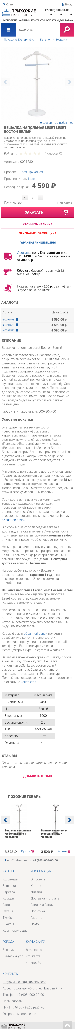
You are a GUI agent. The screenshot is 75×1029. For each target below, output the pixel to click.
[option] (37, 83)
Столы (7, 905)
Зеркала (9, 892)
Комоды (9, 898)
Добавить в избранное (58, 122)
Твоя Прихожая (31, 172)
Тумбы (8, 918)
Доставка (24, 253)
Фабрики (24, 20)
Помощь (37, 924)
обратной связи (13, 520)
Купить (25, 851)
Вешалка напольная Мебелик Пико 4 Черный (54, 833)
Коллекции (11, 879)
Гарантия (37, 918)
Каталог (45, 39)
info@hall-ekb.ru (17, 860)
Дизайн (36, 892)
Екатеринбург (13, 956)
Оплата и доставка (59, 20)
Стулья (8, 911)
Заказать (47, 212)
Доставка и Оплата (45, 898)
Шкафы (8, 924)
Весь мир (9, 950)
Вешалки (61, 39)
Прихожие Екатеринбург (20, 39)
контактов (28, 682)
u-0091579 (8, 324)
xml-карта (33, 956)
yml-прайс (33, 963)
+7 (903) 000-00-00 (57, 10)
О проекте (10, 20)
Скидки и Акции (42, 905)
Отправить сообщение (19, 1014)
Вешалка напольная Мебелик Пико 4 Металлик (18, 833)
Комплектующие (15, 930)
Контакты (38, 20)
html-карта (34, 950)
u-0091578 (8, 319)
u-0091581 (8, 330)
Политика (38, 911)
